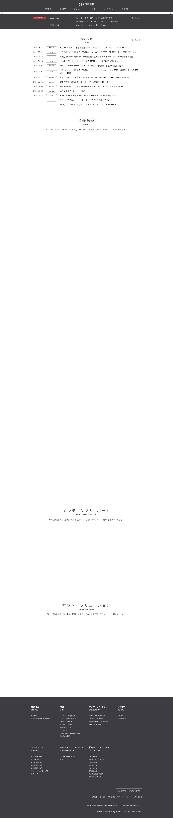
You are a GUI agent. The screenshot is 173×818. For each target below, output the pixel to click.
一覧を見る (134, 102)
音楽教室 (34, 800)
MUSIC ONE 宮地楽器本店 (68, 800)
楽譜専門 (99, 806)
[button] (2, 55)
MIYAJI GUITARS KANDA (68, 803)
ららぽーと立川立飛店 (67, 809)
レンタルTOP (122, 800)
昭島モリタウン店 (65, 811)
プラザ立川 (63, 814)
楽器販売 (62, 9)
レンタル (77, 9)
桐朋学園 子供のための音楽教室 (41, 803)
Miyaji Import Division (95, 809)
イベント (92, 9)
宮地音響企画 (122, 803)
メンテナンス (109, 9)
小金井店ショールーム (67, 806)
